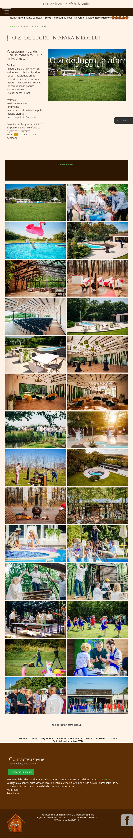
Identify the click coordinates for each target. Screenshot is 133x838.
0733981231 (106, 779)
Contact (113, 738)
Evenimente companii (30, 17)
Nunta (13, 17)
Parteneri (100, 738)
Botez (47, 17)
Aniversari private (84, 17)
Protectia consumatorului (69, 738)
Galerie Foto (66, 164)
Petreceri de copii (62, 17)
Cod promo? (123, 120)
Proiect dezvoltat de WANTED (68, 741)
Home (13, 26)
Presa (89, 738)
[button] (54, 75)
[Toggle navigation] (6, 11)
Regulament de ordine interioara (51, 817)
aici (16, 134)
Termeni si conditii (28, 738)
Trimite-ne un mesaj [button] (21, 772)
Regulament (47, 738)
